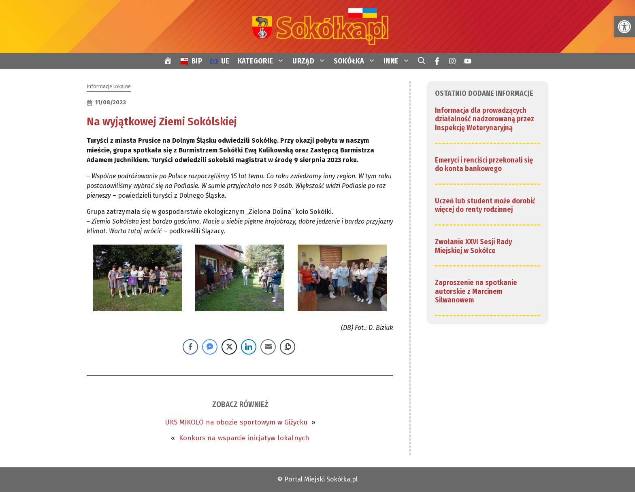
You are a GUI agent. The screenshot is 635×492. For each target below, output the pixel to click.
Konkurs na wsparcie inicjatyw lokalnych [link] (244, 438)
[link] (624, 26)
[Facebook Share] (190, 347)
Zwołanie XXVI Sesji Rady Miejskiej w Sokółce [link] (473, 246)
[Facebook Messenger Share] (209, 347)
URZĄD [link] (311, 61)
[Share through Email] (268, 347)
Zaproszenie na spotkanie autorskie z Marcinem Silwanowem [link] (476, 291)
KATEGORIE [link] (263, 61)
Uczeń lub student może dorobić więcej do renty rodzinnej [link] (485, 205)
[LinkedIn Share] (248, 347)
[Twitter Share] (229, 347)
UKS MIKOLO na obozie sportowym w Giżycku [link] (236, 422)
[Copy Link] (287, 347)
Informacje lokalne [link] (109, 86)
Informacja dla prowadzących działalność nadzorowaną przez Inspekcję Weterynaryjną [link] (484, 119)
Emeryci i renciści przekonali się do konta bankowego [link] (484, 164)
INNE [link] (399, 61)
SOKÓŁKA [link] (356, 61)
